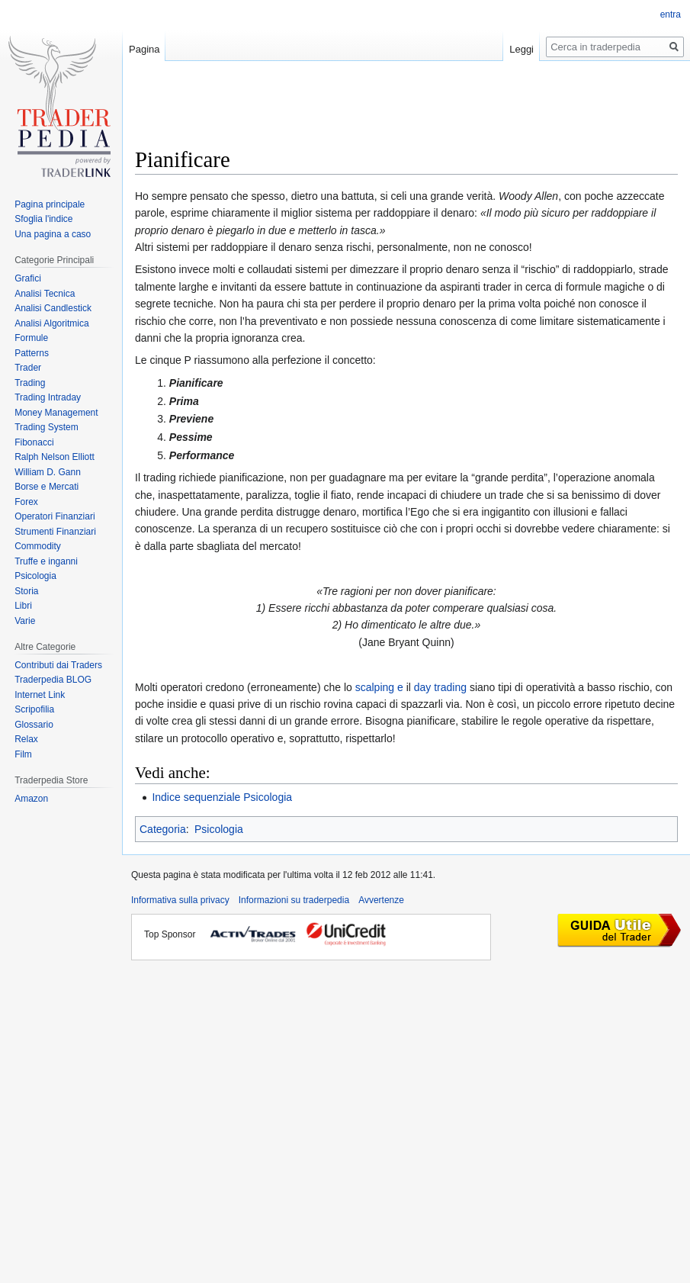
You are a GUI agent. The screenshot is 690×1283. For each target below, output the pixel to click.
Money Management (56, 412)
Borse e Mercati (46, 486)
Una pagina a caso (52, 234)
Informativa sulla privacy (180, 900)
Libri (23, 605)
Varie (24, 621)
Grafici (27, 278)
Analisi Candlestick (52, 308)
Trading (29, 383)
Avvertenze (381, 900)
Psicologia (218, 829)
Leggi (521, 49)
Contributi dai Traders (58, 665)
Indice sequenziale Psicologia (222, 797)
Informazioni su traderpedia (294, 900)
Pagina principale (49, 204)
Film (23, 754)
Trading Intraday (47, 397)
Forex (26, 502)
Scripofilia (34, 709)
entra (670, 14)
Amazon (31, 798)
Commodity (37, 546)
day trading (440, 687)
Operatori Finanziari (54, 516)
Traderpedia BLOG (52, 679)
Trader (27, 367)
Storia (26, 591)
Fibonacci (33, 442)
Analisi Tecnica (44, 293)
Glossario (33, 724)
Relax (26, 739)
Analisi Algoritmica (51, 323)
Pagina (144, 49)
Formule (31, 338)
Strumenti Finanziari (55, 531)
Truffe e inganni (46, 561)
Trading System (46, 427)
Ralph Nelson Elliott (54, 457)
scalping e (379, 687)
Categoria (163, 829)
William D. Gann (47, 472)
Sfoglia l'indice (43, 219)
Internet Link (39, 695)
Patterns (31, 353)
